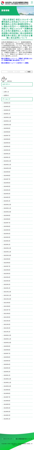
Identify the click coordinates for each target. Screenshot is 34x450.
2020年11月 (7, 339)
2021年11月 (7, 295)
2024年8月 (7, 175)
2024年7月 (7, 179)
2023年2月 (7, 241)
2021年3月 (7, 324)
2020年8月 (7, 350)
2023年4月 (7, 233)
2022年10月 (7, 255)
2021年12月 (7, 291)
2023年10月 (7, 212)
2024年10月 (7, 168)
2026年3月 (7, 106)
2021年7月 (7, 310)
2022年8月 (7, 262)
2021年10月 (7, 299)
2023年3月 (7, 237)
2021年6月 (7, 313)
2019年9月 (7, 390)
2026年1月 (7, 113)
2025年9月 (7, 128)
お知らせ (6, 91)
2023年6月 (7, 226)
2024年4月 (7, 190)
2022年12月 (7, 248)
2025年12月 (7, 117)
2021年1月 (7, 331)
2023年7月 (7, 222)
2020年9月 (7, 346)
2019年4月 (7, 408)
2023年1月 (7, 244)
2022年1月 (7, 288)
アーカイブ (6, 99)
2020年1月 (7, 375)
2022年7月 (7, 266)
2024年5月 (7, 186)
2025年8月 (7, 132)
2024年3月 (7, 193)
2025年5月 (7, 143)
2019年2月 (7, 415)
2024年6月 (7, 183)
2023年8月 (7, 219)
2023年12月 (7, 204)
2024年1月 (7, 201)
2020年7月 (7, 353)
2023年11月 (7, 208)
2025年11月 (7, 121)
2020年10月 (7, 342)
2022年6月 (7, 270)
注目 (5, 88)
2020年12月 (7, 335)
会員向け (6, 95)
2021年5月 (7, 317)
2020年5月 (7, 360)
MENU (9, 81)
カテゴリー (6, 84)
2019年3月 (7, 411)
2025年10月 (7, 124)
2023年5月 (7, 230)
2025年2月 (7, 153)
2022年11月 (7, 252)
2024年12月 (7, 161)
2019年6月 (7, 400)
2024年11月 (7, 164)
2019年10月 (7, 386)
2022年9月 (7, 259)
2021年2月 (7, 328)
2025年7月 (7, 135)
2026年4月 (7, 103)
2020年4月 (7, 364)
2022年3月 (7, 281)
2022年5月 (7, 273)
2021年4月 (7, 321)
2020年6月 (7, 357)
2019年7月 (7, 397)
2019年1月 (7, 419)
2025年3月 (7, 150)
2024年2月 (7, 197)
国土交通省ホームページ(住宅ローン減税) (15, 63)
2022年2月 (7, 284)
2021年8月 (7, 306)
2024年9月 (7, 172)
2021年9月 (7, 302)
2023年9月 (7, 215)
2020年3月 (7, 368)
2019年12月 (7, 379)
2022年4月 (7, 277)
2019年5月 (7, 404)
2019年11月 (7, 382)
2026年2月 (7, 110)
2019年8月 (7, 393)
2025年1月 (7, 157)
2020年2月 (7, 371)
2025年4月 (7, 146)
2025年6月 (7, 139)
